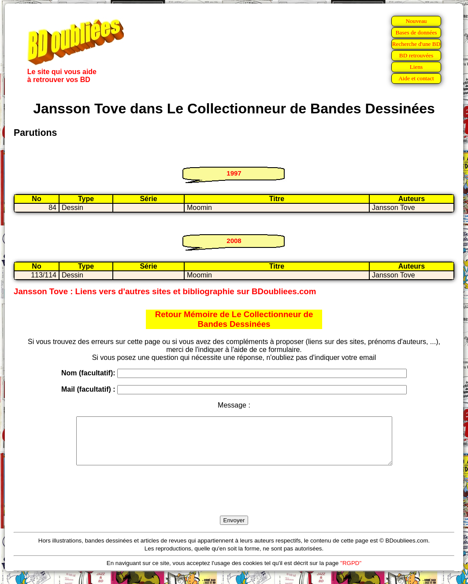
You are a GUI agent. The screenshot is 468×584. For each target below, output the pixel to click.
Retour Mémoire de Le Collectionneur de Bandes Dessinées (234, 319)
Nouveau (416, 21)
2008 (234, 240)
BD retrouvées (416, 55)
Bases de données (416, 32)
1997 (234, 173)
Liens (416, 67)
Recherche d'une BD (416, 44)
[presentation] (234, 500)
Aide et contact (416, 78)
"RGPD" (350, 572)
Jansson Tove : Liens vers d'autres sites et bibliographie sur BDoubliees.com (165, 291)
